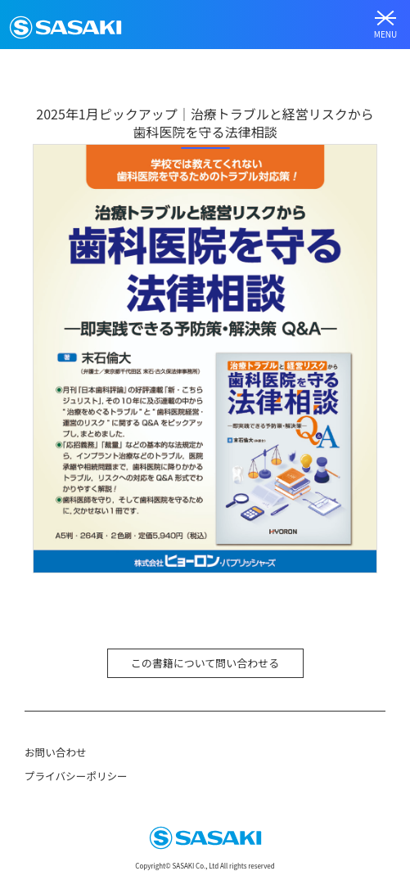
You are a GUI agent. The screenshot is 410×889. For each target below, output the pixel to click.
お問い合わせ (56, 752)
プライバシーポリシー (76, 775)
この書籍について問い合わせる (205, 663)
